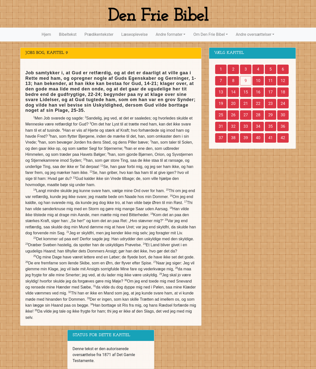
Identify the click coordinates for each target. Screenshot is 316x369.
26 (233, 115)
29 (270, 115)
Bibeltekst (68, 34)
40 (258, 137)
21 (245, 103)
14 (233, 92)
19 (221, 103)
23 (270, 103)
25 (221, 115)
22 (258, 103)
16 (258, 92)
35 (270, 126)
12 (283, 80)
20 (233, 103)
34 (258, 126)
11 (270, 80)
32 (233, 126)
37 (221, 137)
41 (270, 137)
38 (233, 137)
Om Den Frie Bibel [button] (209, 34)
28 (258, 115)
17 (270, 92)
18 (283, 92)
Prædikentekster (98, 34)
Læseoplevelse (134, 34)
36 (283, 126)
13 (221, 92)
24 (283, 103)
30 (283, 115)
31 (221, 126)
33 (245, 126)
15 (245, 92)
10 (258, 80)
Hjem (46, 34)
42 (283, 137)
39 (245, 137)
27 (245, 115)
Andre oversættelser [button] (253, 34)
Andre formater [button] (169, 34)
